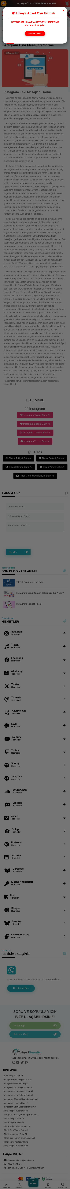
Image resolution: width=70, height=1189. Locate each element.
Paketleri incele (35, 33)
